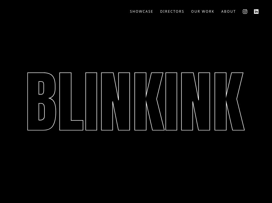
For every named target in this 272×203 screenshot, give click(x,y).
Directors (172, 11)
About (228, 11)
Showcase (142, 11)
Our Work (202, 11)
